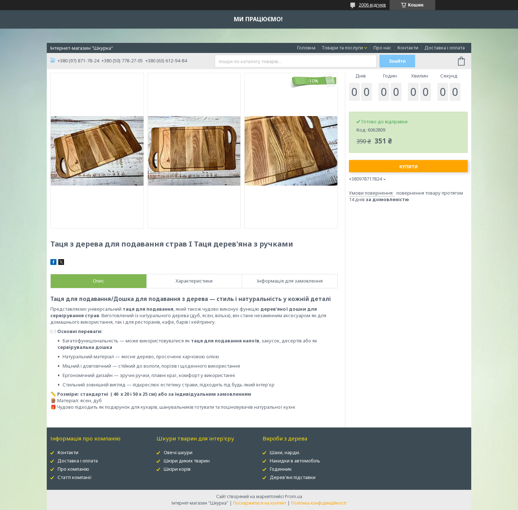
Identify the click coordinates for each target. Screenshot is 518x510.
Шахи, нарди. (285, 452)
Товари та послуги (342, 47)
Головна (306, 47)
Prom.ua (293, 496)
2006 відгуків (372, 5)
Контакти (407, 47)
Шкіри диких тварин (187, 460)
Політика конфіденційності (318, 503)
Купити (408, 167)
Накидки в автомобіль (295, 460)
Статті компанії (75, 477)
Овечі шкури (178, 452)
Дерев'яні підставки (292, 477)
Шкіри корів (177, 469)
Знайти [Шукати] (397, 61)
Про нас (382, 47)
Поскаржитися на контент (259, 503)
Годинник (281, 469)
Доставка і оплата (444, 47)
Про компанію (73, 469)
